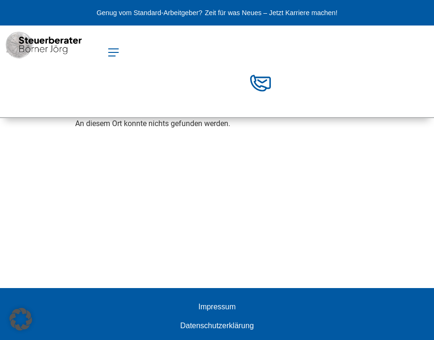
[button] (113, 53)
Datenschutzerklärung (217, 326)
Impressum (216, 307)
